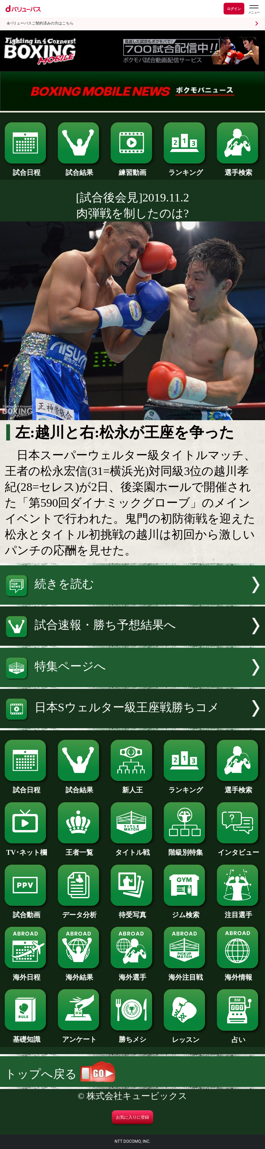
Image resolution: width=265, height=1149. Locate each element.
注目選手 (239, 911)
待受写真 (132, 911)
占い (239, 1036)
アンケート (80, 1036)
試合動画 (26, 911)
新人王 (132, 786)
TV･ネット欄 (26, 849)
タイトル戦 (132, 849)
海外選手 (132, 974)
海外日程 (26, 974)
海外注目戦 (185, 974)
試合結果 (80, 169)
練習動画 (132, 169)
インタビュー (239, 849)
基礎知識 (26, 1036)
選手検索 (239, 169)
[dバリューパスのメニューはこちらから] (253, 9)
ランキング (185, 169)
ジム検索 (185, 911)
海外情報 (239, 974)
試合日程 (26, 169)
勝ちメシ (132, 1036)
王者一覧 (80, 849)
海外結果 (80, 974)
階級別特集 (185, 849)
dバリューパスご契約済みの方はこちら (40, 23)
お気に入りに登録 (132, 1117)
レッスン (185, 1036)
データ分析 (80, 911)
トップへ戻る (60, 1074)
